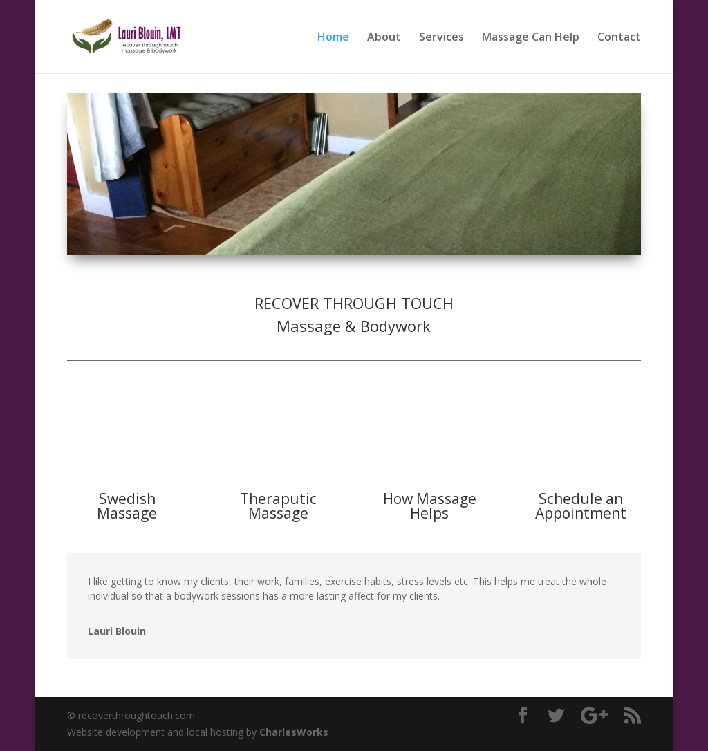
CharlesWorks (293, 732)
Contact (619, 38)
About (384, 38)
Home (333, 38)
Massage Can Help (530, 38)
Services (441, 38)
